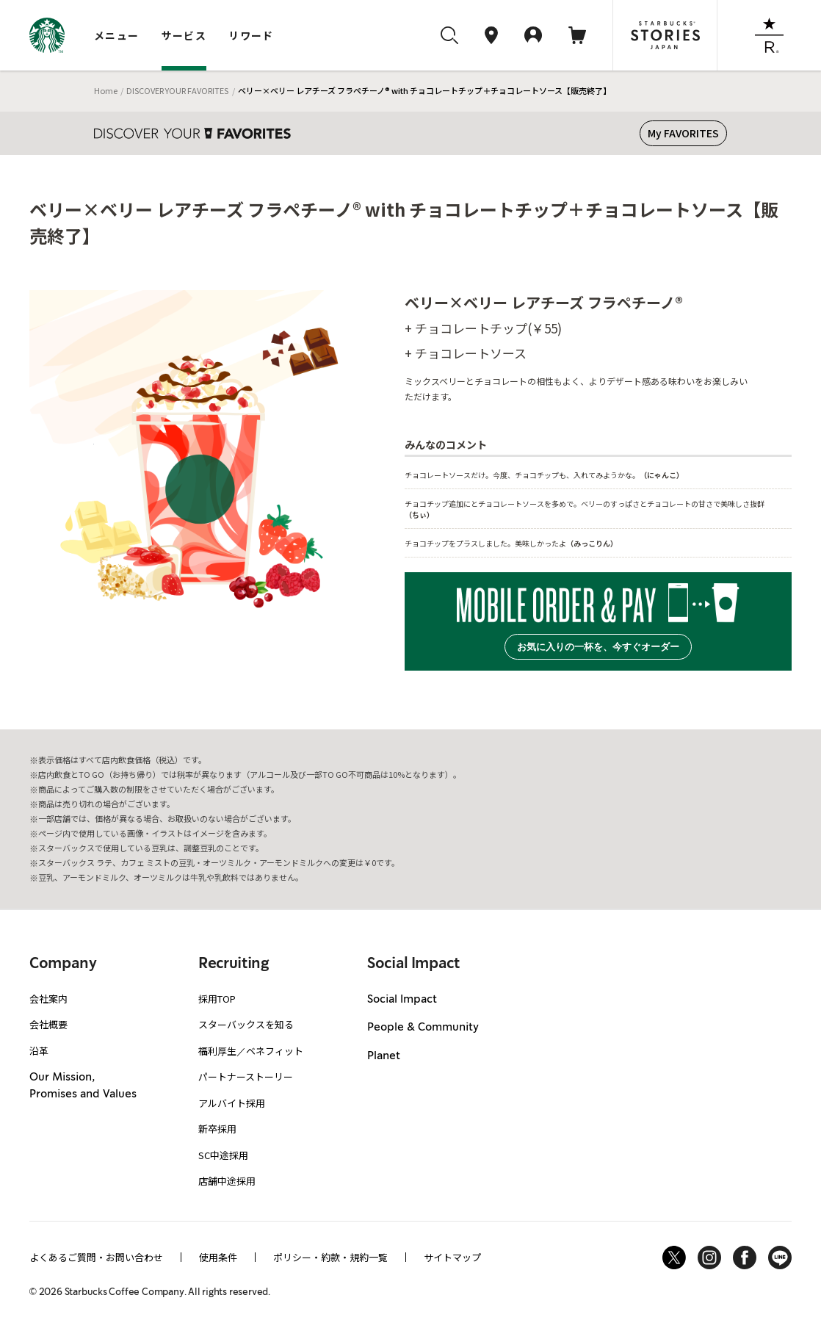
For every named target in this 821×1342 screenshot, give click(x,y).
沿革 (38, 1051)
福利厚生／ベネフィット (250, 1051)
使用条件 (218, 1257)
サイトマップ (452, 1257)
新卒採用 (217, 1129)
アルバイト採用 (231, 1103)
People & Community (423, 1027)
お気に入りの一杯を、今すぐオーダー (598, 646)
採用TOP (217, 999)
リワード (251, 35)
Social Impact (402, 1000)
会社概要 (48, 1024)
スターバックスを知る (246, 1024)
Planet (383, 1056)
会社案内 (48, 999)
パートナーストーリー (245, 1076)
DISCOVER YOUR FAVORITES (177, 90)
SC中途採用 (223, 1155)
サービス (184, 35)
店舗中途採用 (227, 1181)
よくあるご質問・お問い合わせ (96, 1257)
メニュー (117, 35)
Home (105, 90)
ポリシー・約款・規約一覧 (330, 1257)
